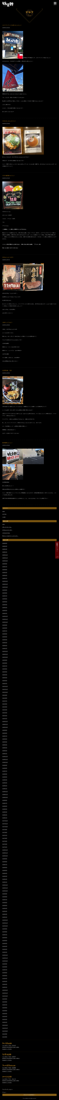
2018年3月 (4, 812)
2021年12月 (5, 686)
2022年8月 (4, 663)
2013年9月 (4, 963)
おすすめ (4, 514)
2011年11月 (5, 1028)
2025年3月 (4, 572)
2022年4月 (4, 674)
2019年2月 (4, 785)
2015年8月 (4, 896)
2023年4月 (4, 639)
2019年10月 (5, 762)
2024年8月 (4, 593)
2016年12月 (5, 850)
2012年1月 (4, 1022)
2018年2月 (4, 814)
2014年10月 (5, 925)
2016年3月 (4, 876)
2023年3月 (4, 642)
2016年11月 (5, 852)
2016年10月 (5, 855)
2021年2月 (4, 715)
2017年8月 (4, 832)
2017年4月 (4, 841)
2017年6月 (4, 838)
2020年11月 (5, 724)
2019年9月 (4, 765)
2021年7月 (4, 701)
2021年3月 (4, 712)
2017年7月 (4, 835)
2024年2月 (4, 610)
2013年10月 (5, 961)
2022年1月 (4, 683)
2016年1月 (4, 882)
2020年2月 (4, 750)
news (3, 511)
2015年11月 (5, 887)
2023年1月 (4, 648)
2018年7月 (4, 803)
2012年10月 (5, 996)
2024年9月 (4, 590)
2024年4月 (4, 604)
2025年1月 (4, 578)
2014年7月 (4, 934)
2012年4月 (4, 1013)
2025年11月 (5, 557)
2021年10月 (5, 692)
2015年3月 (4, 911)
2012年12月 (5, 990)
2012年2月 (4, 1019)
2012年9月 (4, 998)
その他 (3, 517)
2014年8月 (4, 931)
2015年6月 (4, 902)
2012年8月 (4, 1001)
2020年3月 (4, 747)
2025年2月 (4, 575)
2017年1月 (4, 847)
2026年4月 (4, 546)
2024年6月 (4, 598)
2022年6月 (4, 668)
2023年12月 (5, 616)
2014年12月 (5, 920)
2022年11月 (5, 654)
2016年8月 (4, 861)
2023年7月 (4, 630)
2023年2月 (4, 645)
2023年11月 (5, 619)
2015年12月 (5, 885)
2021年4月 (4, 709)
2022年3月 (4, 677)
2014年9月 (4, 928)
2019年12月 (5, 756)
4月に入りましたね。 (7, 527)
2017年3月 (4, 844)
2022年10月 (5, 657)
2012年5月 (4, 1010)
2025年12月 (5, 555)
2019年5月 (4, 777)
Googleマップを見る (7, 1049)
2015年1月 (4, 917)
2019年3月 (4, 782)
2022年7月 (4, 666)
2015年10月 (5, 890)
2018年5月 (4, 809)
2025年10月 (5, 560)
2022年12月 (5, 651)
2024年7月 (4, 595)
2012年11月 (5, 993)
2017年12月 (5, 820)
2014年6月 (4, 937)
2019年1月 (4, 788)
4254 (3, 524)
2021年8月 (4, 698)
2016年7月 (4, 864)
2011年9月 (4, 1034)
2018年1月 (4, 817)
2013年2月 (4, 984)
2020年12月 (5, 721)
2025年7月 (4, 566)
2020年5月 (4, 741)
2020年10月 (5, 727)
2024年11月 (5, 584)
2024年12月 (5, 581)
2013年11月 (5, 958)
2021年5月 (4, 706)
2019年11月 (5, 759)
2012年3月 (4, 1016)
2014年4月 (4, 943)
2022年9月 (4, 660)
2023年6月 (4, 633)
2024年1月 (4, 613)
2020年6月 (4, 739)
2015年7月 (4, 899)
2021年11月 (5, 689)
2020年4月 (4, 744)
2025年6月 (4, 569)
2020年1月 (4, 753)
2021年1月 (4, 718)
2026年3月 (4, 549)
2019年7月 (4, 771)
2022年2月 (4, 680)
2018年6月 (4, 806)
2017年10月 (5, 826)
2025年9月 (4, 563)
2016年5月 (4, 870)
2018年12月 (5, 791)
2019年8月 (4, 768)
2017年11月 (5, 823)
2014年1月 (4, 952)
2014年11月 (5, 923)
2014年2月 (4, 949)
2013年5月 (4, 975)
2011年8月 (4, 1036)
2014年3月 (4, 946)
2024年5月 (4, 601)
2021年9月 (4, 695)
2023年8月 (4, 628)
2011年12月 (5, 1025)
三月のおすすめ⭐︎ (6, 533)
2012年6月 (4, 1007)
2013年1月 (4, 987)
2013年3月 (4, 981)
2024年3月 (4, 607)
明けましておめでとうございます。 (10, 535)
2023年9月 (4, 625)
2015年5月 (4, 905)
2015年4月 (4, 908)
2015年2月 (4, 914)
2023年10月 (5, 622)
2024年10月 (5, 587)
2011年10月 (5, 1031)
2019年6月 (4, 774)
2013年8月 (4, 966)
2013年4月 (4, 978)
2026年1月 (4, 552)
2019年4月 (4, 779)
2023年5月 (4, 636)
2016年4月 (4, 873)
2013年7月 (4, 969)
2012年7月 (4, 1004)
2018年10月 (5, 797)
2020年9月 (4, 730)
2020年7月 (4, 736)
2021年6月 (4, 703)
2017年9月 (4, 829)
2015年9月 (4, 893)
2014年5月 (4, 940)
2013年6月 (4, 972)
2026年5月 (4, 543)
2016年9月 (4, 858)
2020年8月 (4, 733)
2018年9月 (4, 800)
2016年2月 (4, 879)
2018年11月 (5, 794)
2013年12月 (5, 955)
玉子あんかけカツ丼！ (7, 530)
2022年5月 (4, 671)
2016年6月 (4, 867)
